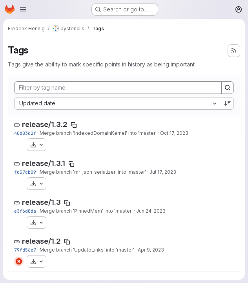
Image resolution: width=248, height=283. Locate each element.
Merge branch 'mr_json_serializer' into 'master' (93, 172)
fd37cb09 (25, 172)
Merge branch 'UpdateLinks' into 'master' (87, 250)
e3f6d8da (25, 211)
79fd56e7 (25, 250)
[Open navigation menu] (23, 9)
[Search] (227, 87)
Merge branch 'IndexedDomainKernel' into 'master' (98, 133)
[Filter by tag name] (118, 87)
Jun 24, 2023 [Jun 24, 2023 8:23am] (151, 211)
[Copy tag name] (73, 125)
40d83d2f (25, 133)
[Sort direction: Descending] (227, 103)
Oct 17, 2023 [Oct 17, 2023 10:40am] (174, 133)
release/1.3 (41, 202)
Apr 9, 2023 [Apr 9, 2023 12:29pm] (151, 250)
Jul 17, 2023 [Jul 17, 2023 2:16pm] (163, 172)
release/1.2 (41, 241)
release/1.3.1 (43, 163)
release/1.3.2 (44, 124)
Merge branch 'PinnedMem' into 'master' (86, 211)
